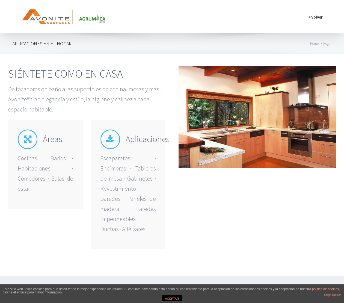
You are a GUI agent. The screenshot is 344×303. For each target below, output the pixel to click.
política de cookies (325, 289)
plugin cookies (332, 294)
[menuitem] (315, 16)
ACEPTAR (172, 298)
